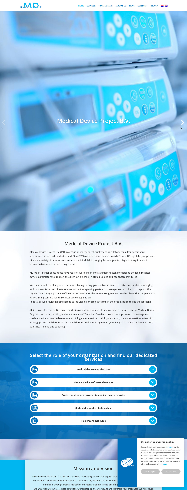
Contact (142, 5)
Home (81, 5)
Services (91, 5)
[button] (183, 121)
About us (121, 5)
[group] (93, 120)
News (132, 5)
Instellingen (150, 472)
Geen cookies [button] (171, 472)
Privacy (154, 5)
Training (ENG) (105, 5)
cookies (169, 447)
